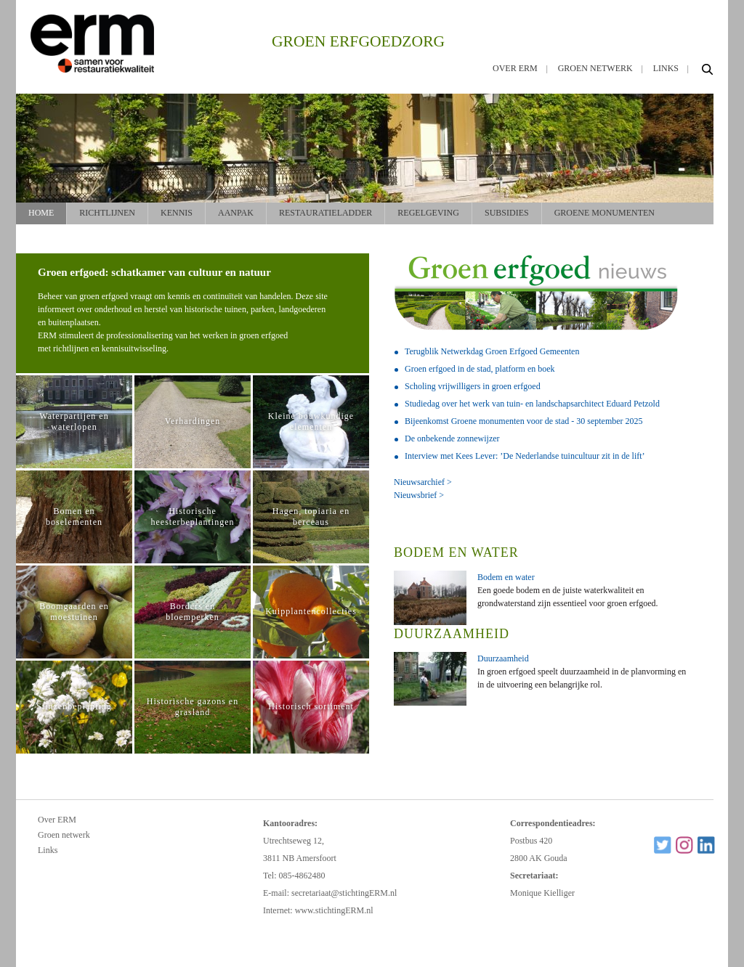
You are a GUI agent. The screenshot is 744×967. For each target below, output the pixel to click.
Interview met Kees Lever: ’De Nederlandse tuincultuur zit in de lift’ (525, 456)
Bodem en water (506, 577)
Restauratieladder (325, 213)
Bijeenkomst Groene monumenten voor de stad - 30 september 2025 (524, 421)
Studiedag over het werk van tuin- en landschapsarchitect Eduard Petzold (532, 404)
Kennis (177, 213)
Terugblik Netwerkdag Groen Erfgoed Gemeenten (492, 351)
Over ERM (515, 68)
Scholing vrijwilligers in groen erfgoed (473, 386)
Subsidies (507, 213)
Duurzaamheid (503, 658)
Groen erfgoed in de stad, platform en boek (480, 369)
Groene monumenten (604, 213)
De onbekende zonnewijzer (452, 438)
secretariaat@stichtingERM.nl (344, 893)
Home (41, 213)
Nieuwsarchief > (423, 482)
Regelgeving (428, 213)
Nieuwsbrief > (419, 495)
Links (666, 68)
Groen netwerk (595, 68)
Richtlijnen (107, 213)
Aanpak (236, 213)
